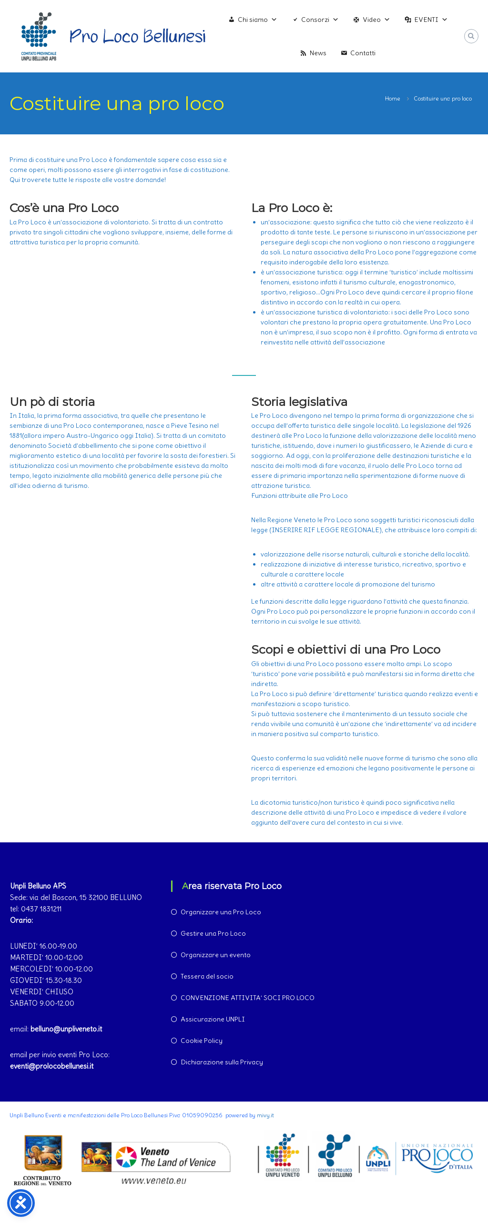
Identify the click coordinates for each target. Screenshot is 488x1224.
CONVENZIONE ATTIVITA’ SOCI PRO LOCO (248, 997)
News (318, 53)
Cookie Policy (202, 1040)
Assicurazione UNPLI (213, 1019)
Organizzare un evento (216, 955)
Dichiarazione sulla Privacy (222, 1062)
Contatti (363, 53)
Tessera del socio (207, 976)
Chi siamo (257, 19)
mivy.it (265, 1115)
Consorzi (320, 19)
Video (376, 19)
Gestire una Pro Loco (213, 933)
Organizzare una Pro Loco (221, 912)
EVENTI (431, 19)
